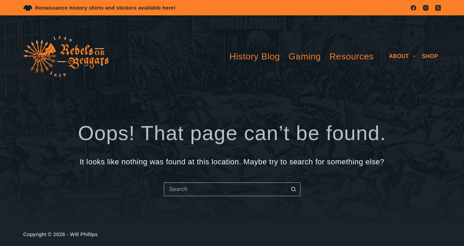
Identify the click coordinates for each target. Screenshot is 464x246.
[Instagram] (425, 8)
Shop (430, 56)
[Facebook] (413, 8)
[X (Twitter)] (438, 8)
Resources (351, 56)
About (403, 56)
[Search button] (293, 189)
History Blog (254, 56)
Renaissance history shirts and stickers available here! (105, 8)
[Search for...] (225, 189)
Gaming (305, 56)
